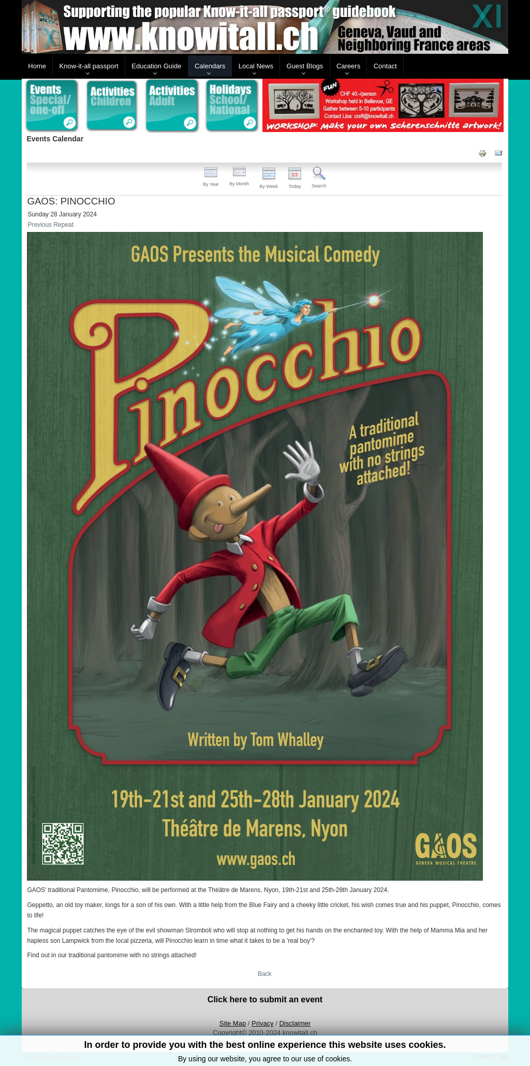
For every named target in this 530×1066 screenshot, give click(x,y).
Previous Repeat (50, 224)
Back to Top (490, 1056)
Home (37, 66)
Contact (385, 66)
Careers (348, 66)
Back (265, 973)
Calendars (210, 66)
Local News (256, 66)
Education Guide (156, 66)
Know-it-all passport (89, 66)
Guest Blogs (305, 66)
